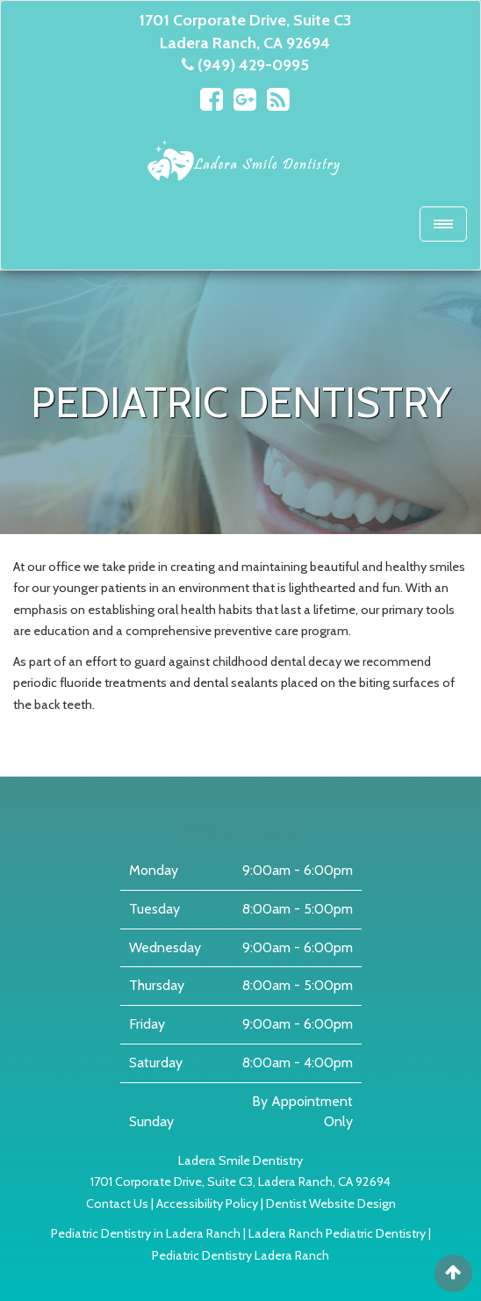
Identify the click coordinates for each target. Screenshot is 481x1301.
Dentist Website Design (331, 1203)
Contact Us (117, 1203)
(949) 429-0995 (253, 65)
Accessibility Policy (207, 1203)
